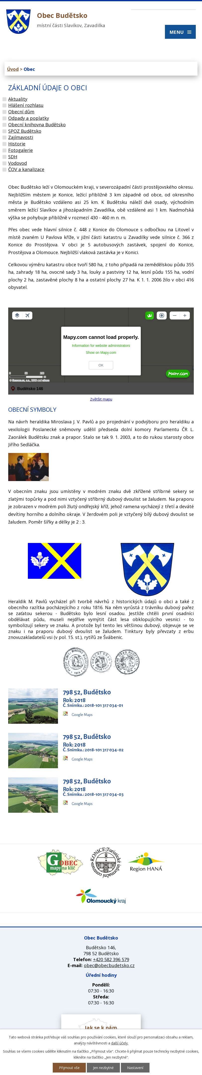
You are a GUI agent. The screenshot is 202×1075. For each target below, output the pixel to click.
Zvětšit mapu (101, 399)
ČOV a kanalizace (26, 169)
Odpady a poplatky (28, 118)
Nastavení (135, 1067)
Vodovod (17, 163)
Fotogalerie (20, 150)
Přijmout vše (69, 1067)
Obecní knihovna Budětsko (37, 125)
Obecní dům (21, 112)
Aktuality (17, 99)
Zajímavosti (20, 137)
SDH (12, 157)
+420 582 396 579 (111, 959)
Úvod (13, 69)
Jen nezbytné (103, 1067)
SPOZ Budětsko (24, 131)
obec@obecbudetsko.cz (109, 965)
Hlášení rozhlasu (26, 105)
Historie (16, 144)
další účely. (119, 1043)
